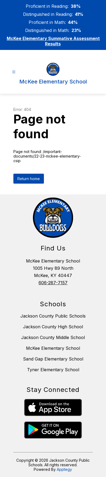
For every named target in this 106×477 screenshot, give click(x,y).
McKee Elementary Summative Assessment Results (53, 41)
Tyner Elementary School (53, 369)
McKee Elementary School (53, 348)
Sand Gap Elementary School (53, 359)
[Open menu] (14, 72)
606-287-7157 (53, 282)
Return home (28, 178)
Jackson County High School (53, 326)
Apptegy (64, 469)
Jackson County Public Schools (53, 316)
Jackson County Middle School (53, 337)
